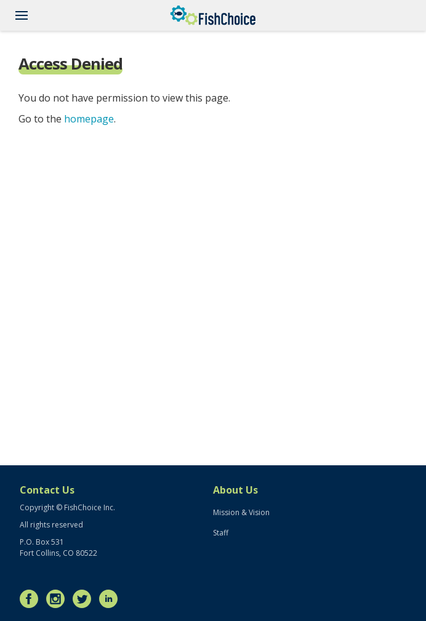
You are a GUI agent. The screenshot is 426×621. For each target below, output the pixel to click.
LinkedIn (111, 599)
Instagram (58, 599)
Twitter (85, 599)
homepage (89, 119)
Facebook (32, 599)
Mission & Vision (241, 512)
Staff (220, 532)
